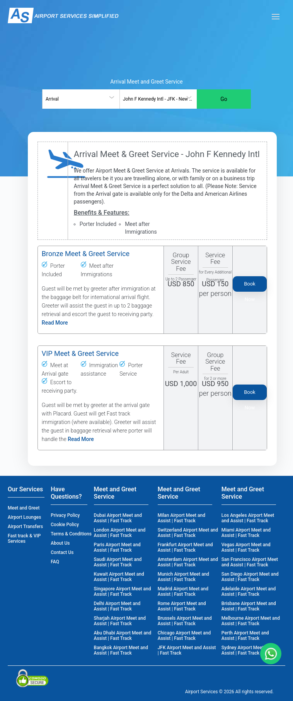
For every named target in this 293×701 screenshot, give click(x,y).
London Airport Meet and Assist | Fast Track (120, 532)
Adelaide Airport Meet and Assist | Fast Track (248, 591)
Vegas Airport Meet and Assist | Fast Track (246, 547)
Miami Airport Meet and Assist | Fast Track (246, 532)
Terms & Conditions (71, 534)
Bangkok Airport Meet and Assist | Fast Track (121, 650)
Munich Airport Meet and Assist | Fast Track (183, 576)
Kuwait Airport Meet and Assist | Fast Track (119, 576)
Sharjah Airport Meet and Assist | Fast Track (120, 621)
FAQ (55, 561)
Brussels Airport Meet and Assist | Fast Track (185, 621)
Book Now (250, 286)
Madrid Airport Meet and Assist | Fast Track (183, 591)
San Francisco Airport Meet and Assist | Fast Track (249, 562)
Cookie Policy (65, 524)
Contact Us (62, 552)
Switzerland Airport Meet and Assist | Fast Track (188, 532)
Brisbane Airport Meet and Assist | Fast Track (248, 606)
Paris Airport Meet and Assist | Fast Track (117, 547)
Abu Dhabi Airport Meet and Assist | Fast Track (123, 635)
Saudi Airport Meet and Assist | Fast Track (118, 562)
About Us (60, 543)
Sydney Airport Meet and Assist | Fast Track (247, 650)
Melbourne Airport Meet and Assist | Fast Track (250, 621)
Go (223, 99)
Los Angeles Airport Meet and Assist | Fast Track (247, 518)
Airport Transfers (25, 526)
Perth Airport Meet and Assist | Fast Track (245, 635)
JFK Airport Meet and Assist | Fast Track (187, 650)
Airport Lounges (24, 517)
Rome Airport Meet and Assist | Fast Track (182, 606)
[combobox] (80, 99)
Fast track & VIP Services (24, 538)
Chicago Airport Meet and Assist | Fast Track (184, 635)
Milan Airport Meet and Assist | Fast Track (181, 518)
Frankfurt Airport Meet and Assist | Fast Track (185, 547)
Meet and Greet (23, 508)
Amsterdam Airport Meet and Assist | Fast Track (188, 562)
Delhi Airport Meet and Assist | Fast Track (117, 606)
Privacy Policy (65, 515)
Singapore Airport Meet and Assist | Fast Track (122, 591)
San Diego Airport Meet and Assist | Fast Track (250, 576)
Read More (55, 323)
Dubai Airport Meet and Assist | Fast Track (118, 518)
